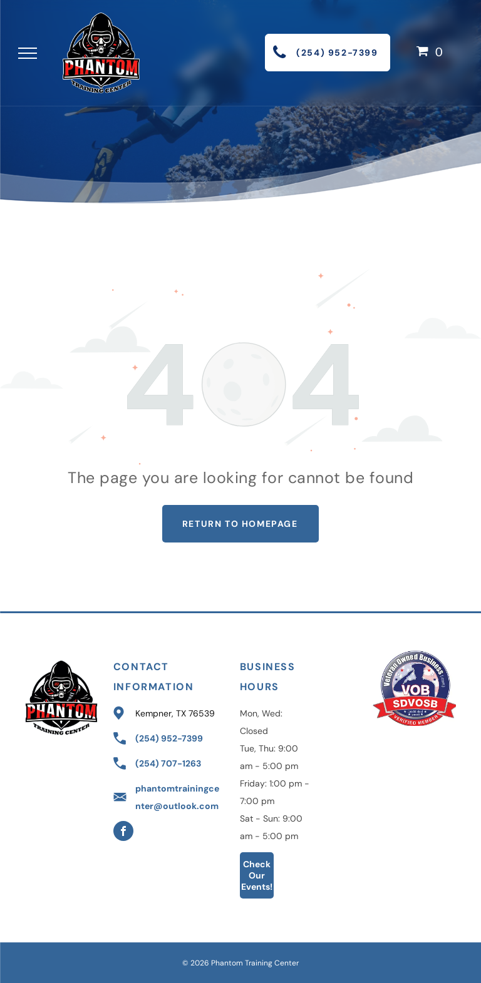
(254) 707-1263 (168, 763)
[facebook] (123, 832)
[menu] (27, 53)
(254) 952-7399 (169, 738)
